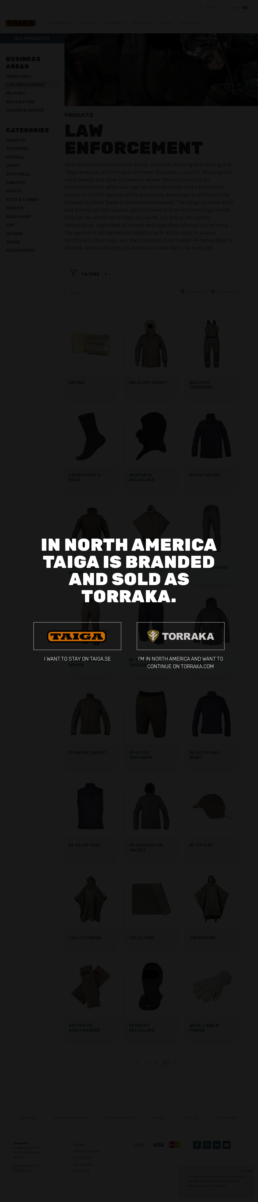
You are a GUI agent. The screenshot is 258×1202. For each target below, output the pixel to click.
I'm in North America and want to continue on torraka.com (180, 645)
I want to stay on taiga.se (77, 642)
